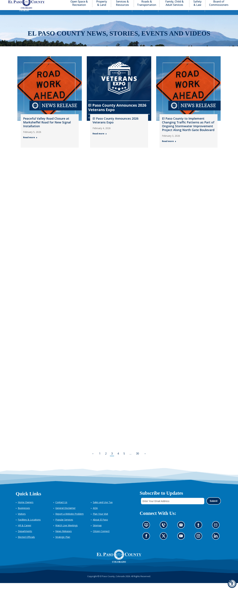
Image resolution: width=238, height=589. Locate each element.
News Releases (63, 537)
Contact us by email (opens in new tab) (182, 532)
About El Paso (100, 525)
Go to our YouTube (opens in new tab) (182, 542)
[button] (217, 3)
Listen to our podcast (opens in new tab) (199, 532)
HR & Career (24, 531)
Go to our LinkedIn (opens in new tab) (216, 542)
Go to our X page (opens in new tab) (164, 542)
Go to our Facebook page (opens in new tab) (147, 542)
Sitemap (97, 531)
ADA (95, 514)
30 (137, 459)
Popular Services (64, 525)
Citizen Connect (101, 537)
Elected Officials (26, 542)
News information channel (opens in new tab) (147, 532)
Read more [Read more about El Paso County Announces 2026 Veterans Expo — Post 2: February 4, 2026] (100, 139)
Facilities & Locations (29, 525)
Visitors (22, 519)
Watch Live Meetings (66, 531)
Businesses (24, 514)
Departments (25, 537)
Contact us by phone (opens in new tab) (164, 532)
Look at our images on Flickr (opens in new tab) (217, 532)
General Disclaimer (65, 514)
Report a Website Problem (69, 519)
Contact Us (61, 508)
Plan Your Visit (100, 519)
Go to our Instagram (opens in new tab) (199, 542)
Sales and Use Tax (103, 508)
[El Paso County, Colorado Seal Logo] (119, 562)
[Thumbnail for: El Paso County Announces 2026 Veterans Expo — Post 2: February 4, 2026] (119, 94)
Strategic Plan (62, 542)
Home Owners (25, 508)
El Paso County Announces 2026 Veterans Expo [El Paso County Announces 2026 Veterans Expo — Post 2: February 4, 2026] (115, 126)
